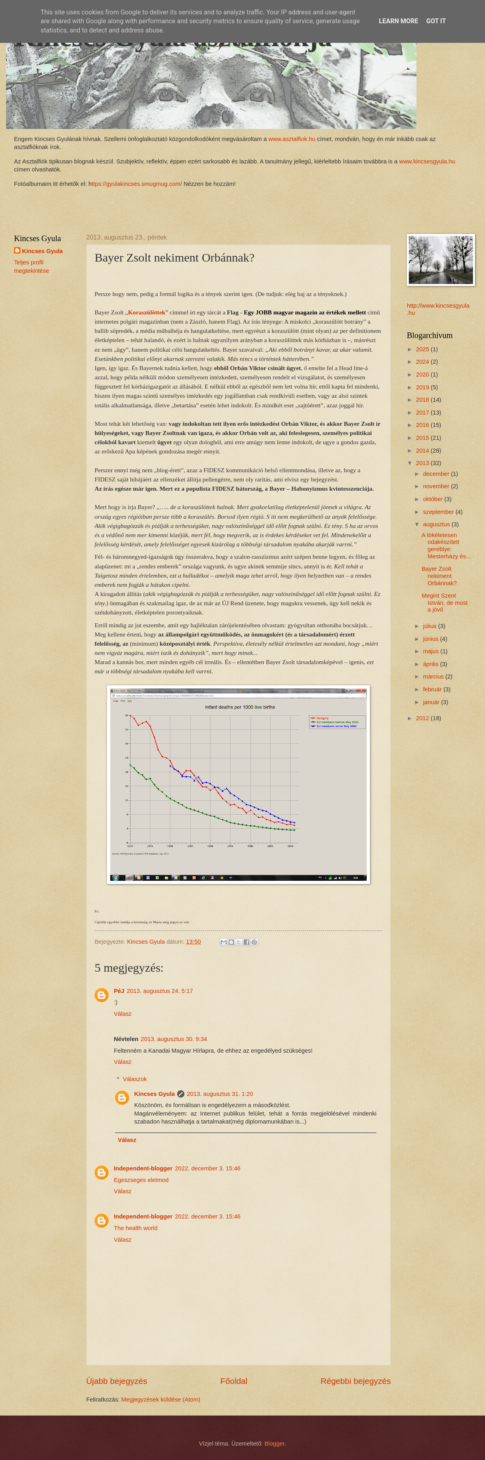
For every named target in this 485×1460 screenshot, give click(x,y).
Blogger (275, 1443)
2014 (423, 450)
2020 (423, 374)
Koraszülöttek (146, 312)
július (430, 626)
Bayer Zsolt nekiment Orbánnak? (439, 576)
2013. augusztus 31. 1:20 (220, 1094)
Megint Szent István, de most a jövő (445, 602)
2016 (423, 425)
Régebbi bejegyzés (356, 1380)
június (431, 639)
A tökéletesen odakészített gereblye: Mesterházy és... (446, 546)
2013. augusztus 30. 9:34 (174, 1039)
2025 (423, 349)
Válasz (122, 1014)
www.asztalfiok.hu (291, 139)
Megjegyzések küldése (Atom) (160, 1399)
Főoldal (234, 1380)
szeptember (439, 512)
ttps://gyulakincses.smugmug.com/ (137, 184)
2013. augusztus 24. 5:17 (160, 991)
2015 (423, 438)
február (433, 689)
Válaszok (135, 1079)
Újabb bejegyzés (116, 1380)
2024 (423, 361)
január (432, 702)
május (431, 651)
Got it (436, 21)
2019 (423, 387)
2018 (423, 400)
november (437, 486)
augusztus (437, 524)
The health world (136, 1228)
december (437, 474)
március (434, 676)
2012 (423, 718)
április (431, 664)
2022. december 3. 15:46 (207, 1168)
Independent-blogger (143, 1168)
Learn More (398, 21)
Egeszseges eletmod (141, 1180)
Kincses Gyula (154, 1094)
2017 (423, 412)
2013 (423, 463)
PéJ (119, 991)
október (433, 499)
